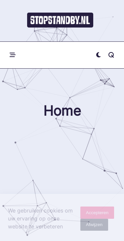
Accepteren (97, 213)
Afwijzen (94, 225)
